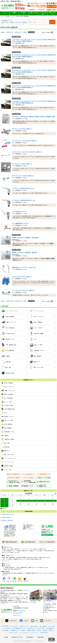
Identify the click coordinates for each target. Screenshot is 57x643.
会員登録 (49, 9)
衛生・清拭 (39, 635)
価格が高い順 (18, 32)
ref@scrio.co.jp (17, 620)
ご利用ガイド (23, 13)
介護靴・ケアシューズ (24, 631)
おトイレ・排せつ (51, 631)
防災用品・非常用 (44, 637)
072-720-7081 (19, 617)
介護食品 (23, 635)
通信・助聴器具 (6, 635)
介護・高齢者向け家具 (17, 633)
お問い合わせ (52, 13)
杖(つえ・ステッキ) (14, 631)
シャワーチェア (5, 22)
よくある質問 (42, 13)
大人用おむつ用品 (7, 633)
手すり (24, 633)
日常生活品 (45, 635)
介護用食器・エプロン (15, 635)
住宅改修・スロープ (10, 16)
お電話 (45, 610)
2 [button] (53, 32)
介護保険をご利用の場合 (7, 520)
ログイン (54, 9)
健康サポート (51, 635)
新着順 (25, 32)
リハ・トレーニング (35, 637)
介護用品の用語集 (5, 517)
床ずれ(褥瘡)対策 (49, 633)
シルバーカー (18, 22)
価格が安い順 (10, 32)
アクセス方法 (33, 607)
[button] (56, 32)
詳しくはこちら (5, 560)
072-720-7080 (22, 615)
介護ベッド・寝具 (41, 633)
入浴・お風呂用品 (43, 631)
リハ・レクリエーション (24, 637)
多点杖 (12, 22)
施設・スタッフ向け (13, 637)
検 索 (52, 22)
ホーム (5, 13)
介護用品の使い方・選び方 (7, 514)
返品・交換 (33, 13)
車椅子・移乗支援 (34, 631)
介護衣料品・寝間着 (31, 635)
